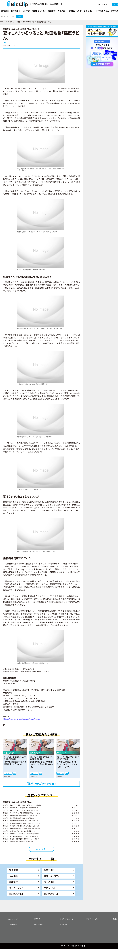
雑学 (18, 22)
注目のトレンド (16, 887)
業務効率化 (49, 870)
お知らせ (37, 919)
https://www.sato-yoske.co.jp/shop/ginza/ (21, 718)
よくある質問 (12, 924)
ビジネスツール (51, 893)
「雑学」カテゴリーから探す (41, 783)
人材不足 (13, 876)
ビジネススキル (10, 22)
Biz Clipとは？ (103, 4)
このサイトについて (66, 919)
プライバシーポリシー (93, 919)
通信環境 (13, 870)
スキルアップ (7, 773)
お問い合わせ (38, 924)
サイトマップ (64, 924)
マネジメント (50, 887)
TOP (1, 22)
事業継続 (13, 881)
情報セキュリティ (52, 876)
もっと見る (40, 849)
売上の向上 (49, 881)
